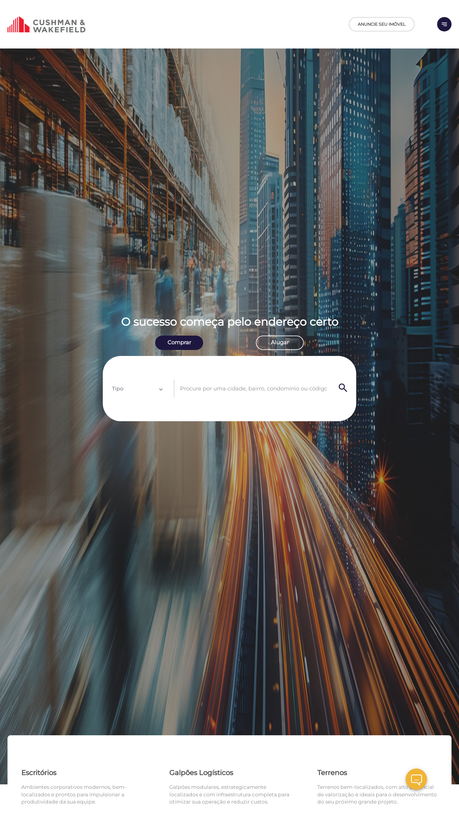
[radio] (179, 342)
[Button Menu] (444, 24)
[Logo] (81, 24)
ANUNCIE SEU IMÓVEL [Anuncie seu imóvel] (381, 24)
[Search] (343, 388)
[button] (137, 388)
